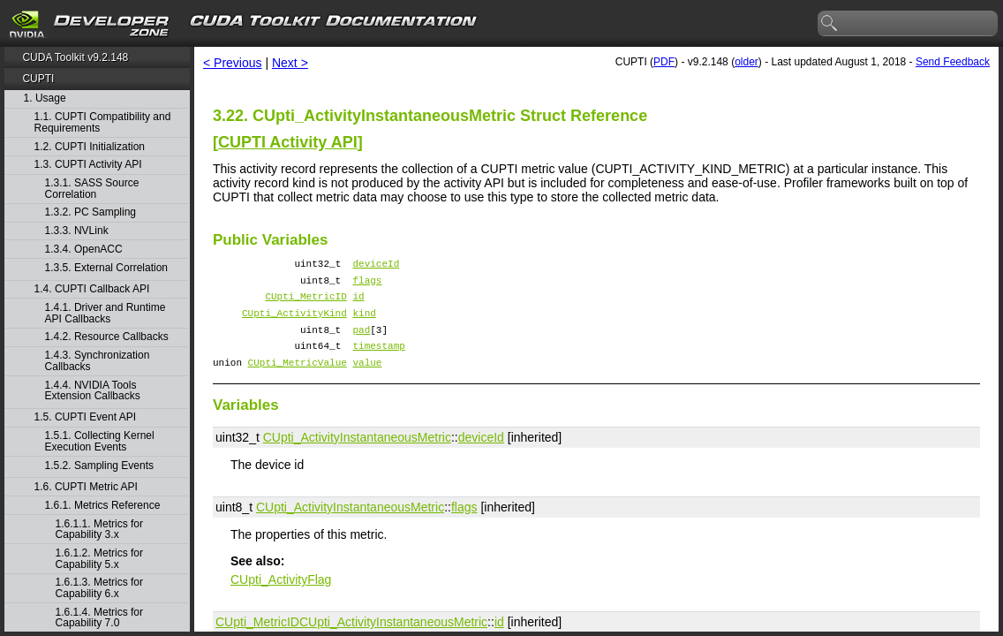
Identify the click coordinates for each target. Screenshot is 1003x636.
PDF (664, 62)
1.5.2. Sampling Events (99, 466)
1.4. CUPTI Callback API (92, 289)
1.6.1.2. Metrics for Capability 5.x (99, 559)
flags (366, 285)
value (366, 380)
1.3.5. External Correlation (106, 268)
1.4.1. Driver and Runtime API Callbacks (105, 313)
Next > (290, 63)
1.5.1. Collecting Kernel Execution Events (100, 441)
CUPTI (38, 78)
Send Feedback (953, 62)
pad (361, 342)
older (746, 62)
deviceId (375, 265)
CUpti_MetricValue (297, 380)
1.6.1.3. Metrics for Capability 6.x (99, 588)
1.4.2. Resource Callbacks (107, 337)
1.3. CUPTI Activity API (88, 164)
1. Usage (45, 98)
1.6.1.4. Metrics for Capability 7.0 (99, 618)
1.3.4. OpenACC (84, 249)
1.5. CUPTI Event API (85, 417)
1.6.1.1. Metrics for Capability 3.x (99, 530)
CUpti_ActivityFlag (280, 598)
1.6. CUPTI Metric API (86, 487)
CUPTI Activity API (288, 142)
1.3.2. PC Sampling (90, 212)
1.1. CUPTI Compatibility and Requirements (102, 122)
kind (363, 322)
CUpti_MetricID (305, 303)
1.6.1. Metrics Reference (103, 505)
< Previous (232, 63)
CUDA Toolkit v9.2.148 (75, 57)
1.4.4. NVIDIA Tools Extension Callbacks (92, 391)
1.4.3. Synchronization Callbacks (97, 361)
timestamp (378, 360)
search (830, 24)
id (358, 303)
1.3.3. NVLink (77, 231)
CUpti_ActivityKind (294, 322)
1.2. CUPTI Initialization (89, 147)
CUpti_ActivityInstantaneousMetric (357, 456)
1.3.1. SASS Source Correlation (92, 189)
